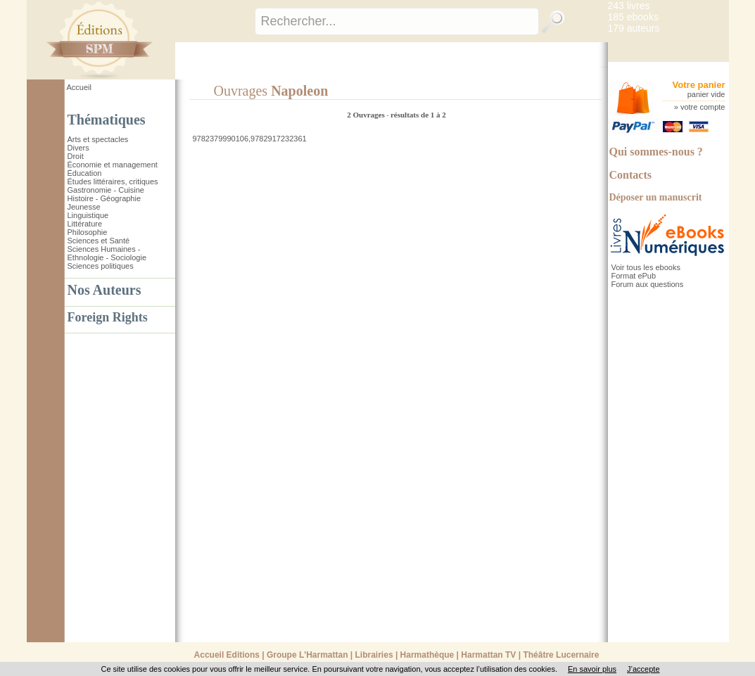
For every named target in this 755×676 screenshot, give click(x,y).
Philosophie (88, 232)
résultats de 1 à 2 (418, 114)
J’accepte (643, 669)
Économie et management (113, 164)
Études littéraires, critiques (113, 181)
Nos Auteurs (104, 290)
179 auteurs (634, 28)
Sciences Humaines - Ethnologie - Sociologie (107, 253)
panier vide (706, 94)
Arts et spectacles (98, 139)
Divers (78, 148)
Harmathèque (427, 655)
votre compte (702, 107)
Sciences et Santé (99, 240)
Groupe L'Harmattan (307, 655)
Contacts (630, 175)
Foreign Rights (108, 317)
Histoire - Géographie (104, 198)
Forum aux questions (647, 284)
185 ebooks (633, 17)
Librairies (374, 655)
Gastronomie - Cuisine (106, 190)
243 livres (629, 5)
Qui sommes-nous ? (656, 152)
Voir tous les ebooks (645, 267)
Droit (76, 156)
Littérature (85, 223)
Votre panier (699, 84)
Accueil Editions (227, 655)
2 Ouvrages (366, 114)
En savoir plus (592, 669)
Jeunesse (84, 207)
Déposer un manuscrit (655, 197)
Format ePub (633, 276)
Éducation (85, 173)
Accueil (79, 87)
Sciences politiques (101, 266)
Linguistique (88, 215)
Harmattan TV (488, 655)
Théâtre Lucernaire (561, 655)
